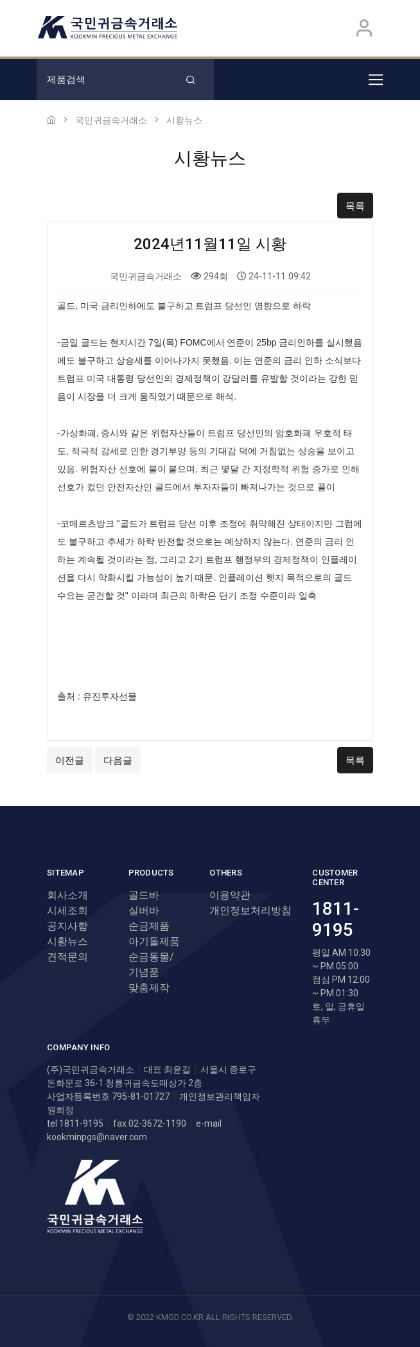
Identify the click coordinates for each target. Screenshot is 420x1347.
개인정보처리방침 (250, 910)
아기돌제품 (154, 941)
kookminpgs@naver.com (97, 1137)
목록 (355, 206)
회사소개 (67, 895)
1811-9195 (335, 919)
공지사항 (67, 926)
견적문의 (67, 957)
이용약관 (229, 895)
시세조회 (67, 910)
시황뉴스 (67, 941)
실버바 (143, 910)
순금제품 (149, 926)
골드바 (143, 895)
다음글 (117, 760)
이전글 (69, 760)
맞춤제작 (149, 988)
